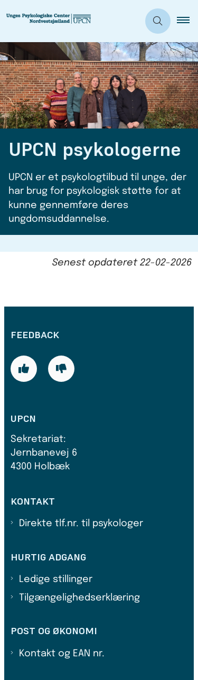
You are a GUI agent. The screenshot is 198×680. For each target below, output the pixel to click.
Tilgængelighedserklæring (79, 598)
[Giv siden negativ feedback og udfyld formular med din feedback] (61, 369)
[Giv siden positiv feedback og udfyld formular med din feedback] (24, 369)
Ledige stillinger (55, 579)
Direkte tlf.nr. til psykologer (81, 523)
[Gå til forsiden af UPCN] (56, 21)
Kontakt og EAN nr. (62, 653)
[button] (187, 21)
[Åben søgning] (158, 21)
